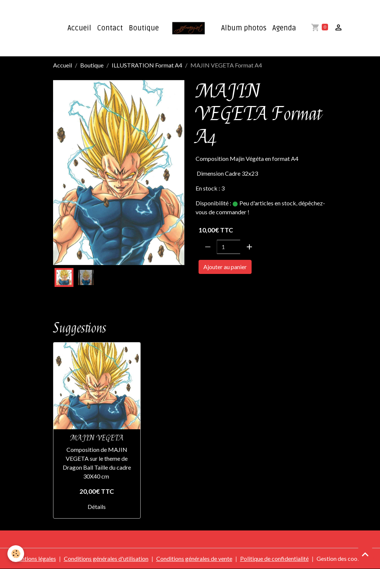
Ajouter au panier (225, 266)
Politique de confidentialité (274, 558)
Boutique (144, 28)
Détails (97, 506)
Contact (110, 28)
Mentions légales (34, 558)
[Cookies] (15, 553)
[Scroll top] (365, 554)
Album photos (243, 28)
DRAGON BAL (216, 288)
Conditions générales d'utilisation (106, 558)
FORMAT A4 (255, 288)
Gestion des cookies (342, 558)
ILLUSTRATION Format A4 (147, 65)
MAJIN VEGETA (97, 438)
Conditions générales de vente (194, 558)
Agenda (284, 28)
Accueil (79, 28)
